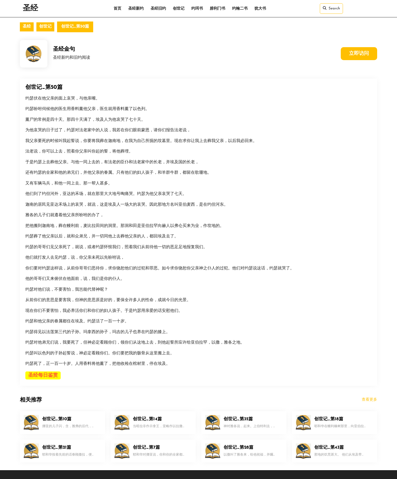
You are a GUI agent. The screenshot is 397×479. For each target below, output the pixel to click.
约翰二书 (240, 9)
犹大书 (260, 9)
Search (331, 8)
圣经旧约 (158, 9)
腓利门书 (217, 9)
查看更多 (369, 400)
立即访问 (359, 53)
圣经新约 (136, 9)
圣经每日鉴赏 (43, 375)
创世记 (178, 9)
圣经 (30, 8)
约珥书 (197, 9)
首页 (117, 9)
